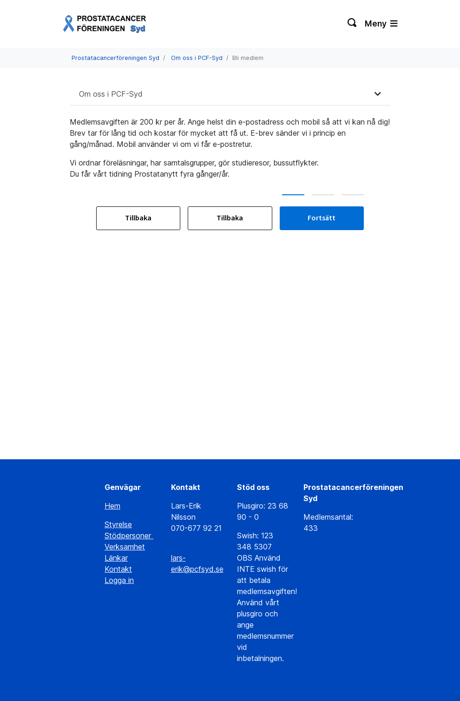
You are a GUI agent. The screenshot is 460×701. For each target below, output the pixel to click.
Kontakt (118, 569)
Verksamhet (125, 546)
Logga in (119, 580)
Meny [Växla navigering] (381, 23)
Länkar (116, 557)
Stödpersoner (129, 535)
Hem (112, 505)
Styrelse (118, 524)
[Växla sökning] (352, 23)
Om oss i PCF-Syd (197, 57)
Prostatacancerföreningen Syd (115, 57)
